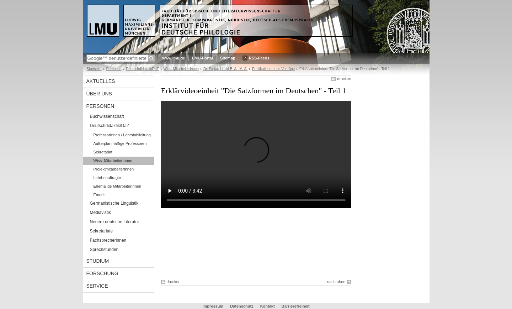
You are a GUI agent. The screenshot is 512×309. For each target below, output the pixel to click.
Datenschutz (241, 306)
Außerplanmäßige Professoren (120, 143)
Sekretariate (101, 231)
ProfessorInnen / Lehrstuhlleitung (122, 135)
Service (97, 286)
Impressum (212, 306)
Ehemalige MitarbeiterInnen (118, 186)
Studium (97, 261)
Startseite (94, 69)
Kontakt (267, 306)
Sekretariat (103, 152)
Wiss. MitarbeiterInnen (181, 69)
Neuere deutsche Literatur (114, 221)
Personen (114, 69)
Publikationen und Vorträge (273, 69)
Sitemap (227, 58)
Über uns (99, 93)
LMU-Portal (202, 58)
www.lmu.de (173, 58)
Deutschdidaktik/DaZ (142, 69)
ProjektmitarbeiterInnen (114, 169)
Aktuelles (100, 81)
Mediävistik (100, 212)
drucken (344, 79)
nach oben (336, 281)
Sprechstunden (104, 249)
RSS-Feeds (259, 58)
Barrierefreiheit (296, 306)
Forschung (102, 273)
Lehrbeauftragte (107, 178)
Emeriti (100, 195)
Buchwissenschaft (107, 116)
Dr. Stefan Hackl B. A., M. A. (225, 69)
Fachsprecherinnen (108, 240)
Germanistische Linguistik (114, 203)
